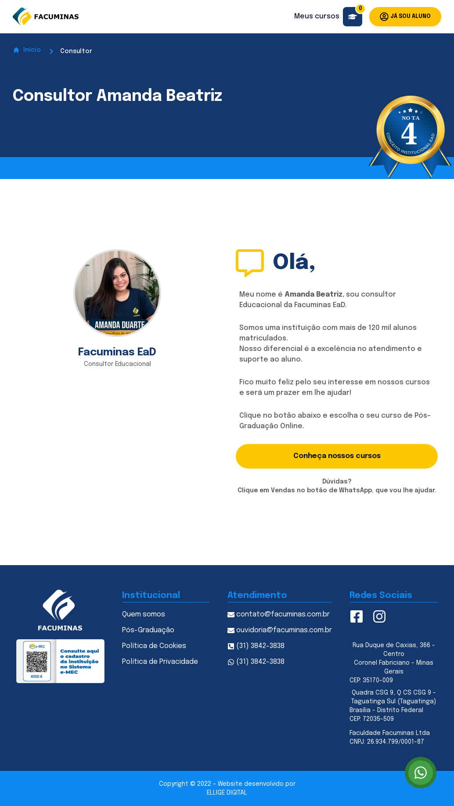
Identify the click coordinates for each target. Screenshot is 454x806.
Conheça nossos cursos (337, 456)
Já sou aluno (405, 16)
